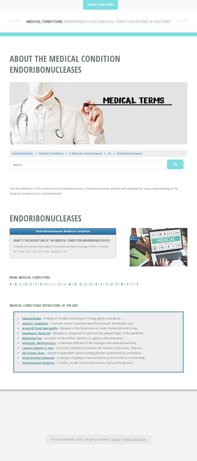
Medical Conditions (44, 21)
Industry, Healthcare (35, 323)
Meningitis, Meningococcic (39, 343)
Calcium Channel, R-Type (38, 348)
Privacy (116, 439)
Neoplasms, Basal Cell (36, 333)
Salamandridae (31, 318)
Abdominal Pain (32, 338)
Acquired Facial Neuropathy (40, 328)
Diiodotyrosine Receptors (38, 363)
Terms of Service (135, 439)
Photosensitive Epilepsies (38, 358)
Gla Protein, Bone (33, 353)
